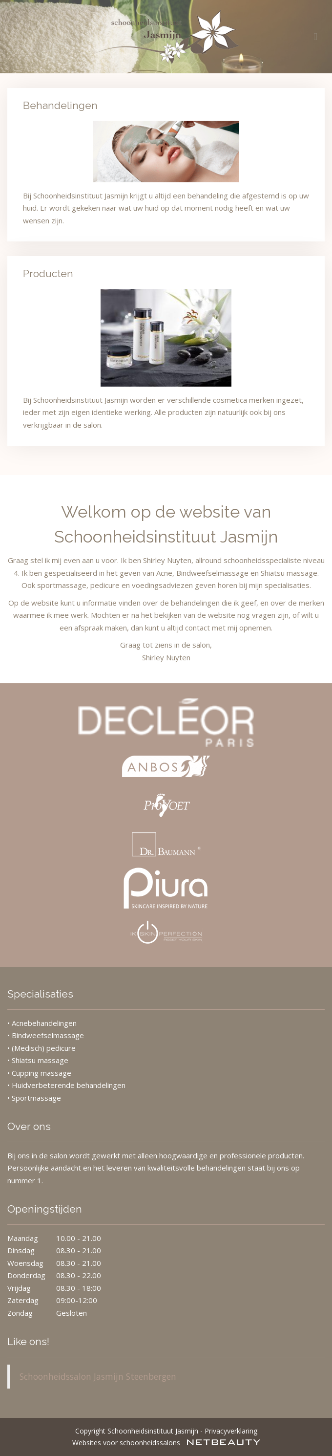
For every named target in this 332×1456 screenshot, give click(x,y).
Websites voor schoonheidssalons (166, 1442)
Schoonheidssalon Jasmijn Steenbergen (98, 1376)
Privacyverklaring (231, 1430)
